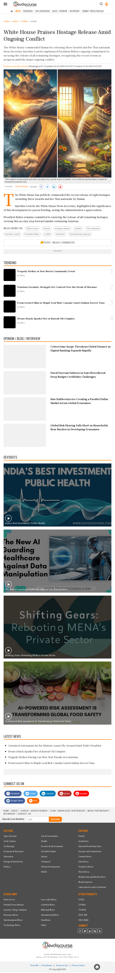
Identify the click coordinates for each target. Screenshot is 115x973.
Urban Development (50, 867)
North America (85, 883)
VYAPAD (82, 910)
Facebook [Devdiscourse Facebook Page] (13, 794)
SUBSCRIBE (55, 819)
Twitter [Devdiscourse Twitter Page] (30, 794)
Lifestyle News (48, 905)
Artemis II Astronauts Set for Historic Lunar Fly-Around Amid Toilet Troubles (54, 746)
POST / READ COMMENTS (57, 243)
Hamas (46, 229)
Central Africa (84, 857)
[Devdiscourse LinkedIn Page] (89, 931)
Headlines (45, 921)
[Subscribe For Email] (37, 819)
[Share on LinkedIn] (54, 187)
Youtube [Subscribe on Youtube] (81, 794)
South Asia (83, 842)
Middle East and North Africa (91, 877)
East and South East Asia (89, 847)
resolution (60, 235)
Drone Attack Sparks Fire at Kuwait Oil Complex (37, 752)
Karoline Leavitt (12, 235)
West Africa (83, 872)
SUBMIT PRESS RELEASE (93, 11)
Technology (9, 847)
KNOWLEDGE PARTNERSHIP (71, 811)
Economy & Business (14, 852)
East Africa (83, 862)
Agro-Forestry (10, 837)
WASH (44, 872)
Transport (45, 862)
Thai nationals (92, 229)
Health (44, 842)
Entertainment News (13, 921)
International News (50, 915)
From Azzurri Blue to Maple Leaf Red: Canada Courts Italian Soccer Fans (51, 764)
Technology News (12, 926)
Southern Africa (85, 867)
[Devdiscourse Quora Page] (94, 931)
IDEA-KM (82, 915)
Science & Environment (52, 847)
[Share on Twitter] (47, 187)
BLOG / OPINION (59, 11)
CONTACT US (24, 814)
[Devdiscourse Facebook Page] (80, 931)
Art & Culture (10, 842)
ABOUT (15, 811)
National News (48, 910)
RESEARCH (28, 11)
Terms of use (62, 966)
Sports (44, 857)
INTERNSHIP (9, 814)
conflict (47, 235)
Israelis (78, 229)
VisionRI (34, 966)
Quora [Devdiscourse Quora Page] (65, 794)
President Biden (32, 235)
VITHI (81, 900)
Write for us (9, 900)
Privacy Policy (78, 966)
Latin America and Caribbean (92, 888)
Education (8, 857)
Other (43, 926)
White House (32, 229)
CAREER (25, 811)
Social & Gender (48, 852)
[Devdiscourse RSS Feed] (99, 931)
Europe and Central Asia (89, 852)
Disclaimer (47, 966)
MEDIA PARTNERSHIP (98, 811)
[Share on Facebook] (41, 187)
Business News (11, 915)
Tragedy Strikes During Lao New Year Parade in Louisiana (43, 758)
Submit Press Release (14, 905)
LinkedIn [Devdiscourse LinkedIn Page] (48, 794)
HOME (6, 811)
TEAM (53, 811)
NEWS (18, 11)
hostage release (62, 229)
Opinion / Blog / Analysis (15, 910)
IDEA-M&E (83, 921)
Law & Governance (49, 837)
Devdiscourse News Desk (16, 67)
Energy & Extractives (13, 862)
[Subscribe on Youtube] (60, 187)
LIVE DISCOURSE (42, 11)
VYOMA (82, 905)
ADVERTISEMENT (39, 811)
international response (80, 235)
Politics (7, 867)
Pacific (81, 837)
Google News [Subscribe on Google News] (14, 801)
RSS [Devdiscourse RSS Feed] (33, 801)
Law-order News (48, 900)
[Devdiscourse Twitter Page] (85, 931)
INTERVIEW (75, 11)
